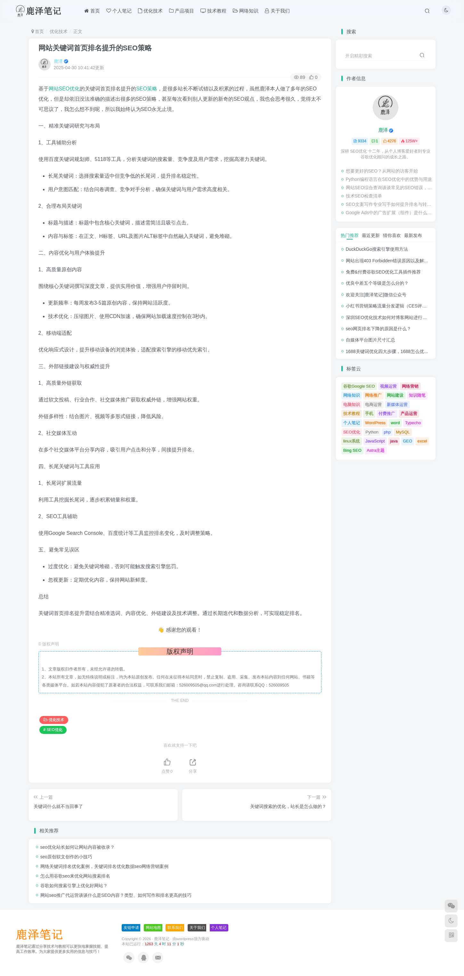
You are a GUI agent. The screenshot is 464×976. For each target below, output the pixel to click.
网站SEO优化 (64, 88)
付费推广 (387, 413)
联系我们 (175, 927)
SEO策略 (146, 88)
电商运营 (373, 404)
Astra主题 (376, 450)
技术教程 (351, 413)
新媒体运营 (397, 404)
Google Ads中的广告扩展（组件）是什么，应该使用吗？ (389, 212)
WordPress (375, 422)
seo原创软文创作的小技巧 (66, 856)
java (394, 441)
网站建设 (395, 395)
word (395, 422)
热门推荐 (350, 235)
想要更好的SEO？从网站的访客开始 (382, 170)
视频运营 (388, 386)
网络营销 (410, 386)
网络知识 (351, 395)
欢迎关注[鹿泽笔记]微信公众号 (376, 294)
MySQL (403, 432)
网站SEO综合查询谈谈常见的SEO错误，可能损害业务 (389, 187)
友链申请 (131, 927)
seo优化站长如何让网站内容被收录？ (77, 847)
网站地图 (153, 927)
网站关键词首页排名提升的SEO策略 (95, 48)
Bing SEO (352, 450)
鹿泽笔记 (161, 939)
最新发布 (413, 235)
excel (422, 441)
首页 (37, 31)
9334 (359, 141)
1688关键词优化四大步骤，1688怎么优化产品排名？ (398, 351)
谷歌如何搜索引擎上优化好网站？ (74, 885)
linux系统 (351, 441)
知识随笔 (417, 395)
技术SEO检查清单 (364, 195)
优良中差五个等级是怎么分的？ (377, 283)
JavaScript (375, 441)
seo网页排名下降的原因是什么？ (378, 328)
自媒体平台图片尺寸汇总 (370, 339)
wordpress (185, 939)
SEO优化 (351, 432)
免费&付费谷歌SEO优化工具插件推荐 (383, 271)
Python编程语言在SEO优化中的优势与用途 (389, 179)
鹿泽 (58, 61)
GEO (407, 441)
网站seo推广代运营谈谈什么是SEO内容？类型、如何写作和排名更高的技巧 (115, 895)
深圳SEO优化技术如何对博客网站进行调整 (389, 317)
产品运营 (409, 413)
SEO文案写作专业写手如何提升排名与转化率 (389, 204)
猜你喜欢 (392, 235)
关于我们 (197, 927)
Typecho (413, 422)
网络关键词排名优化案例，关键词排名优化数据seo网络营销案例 (104, 866)
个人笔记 (351, 422)
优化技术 (59, 31)
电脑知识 (351, 404)
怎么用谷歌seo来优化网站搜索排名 (75, 876)
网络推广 (373, 395)
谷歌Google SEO (359, 386)
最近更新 (371, 235)
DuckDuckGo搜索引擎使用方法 (377, 249)
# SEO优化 (53, 730)
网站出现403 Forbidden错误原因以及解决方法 (391, 260)
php (387, 432)
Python (372, 432)
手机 (369, 413)
